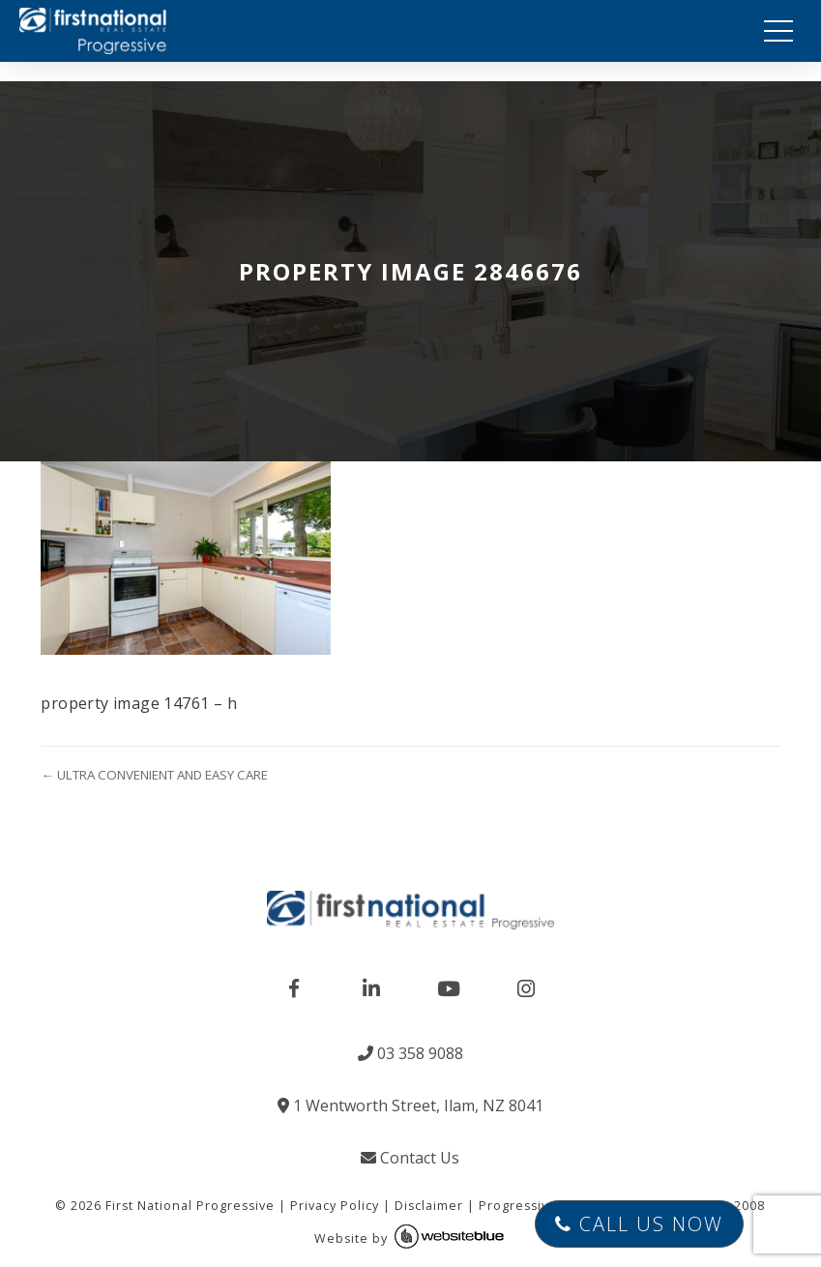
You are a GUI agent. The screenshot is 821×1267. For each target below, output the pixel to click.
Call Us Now (639, 1224)
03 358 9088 (410, 1053)
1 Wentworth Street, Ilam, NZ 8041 (410, 1105)
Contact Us (410, 1157)
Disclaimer (429, 1205)
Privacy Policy (334, 1205)
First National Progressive (190, 1205)
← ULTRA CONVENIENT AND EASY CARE (154, 774)
